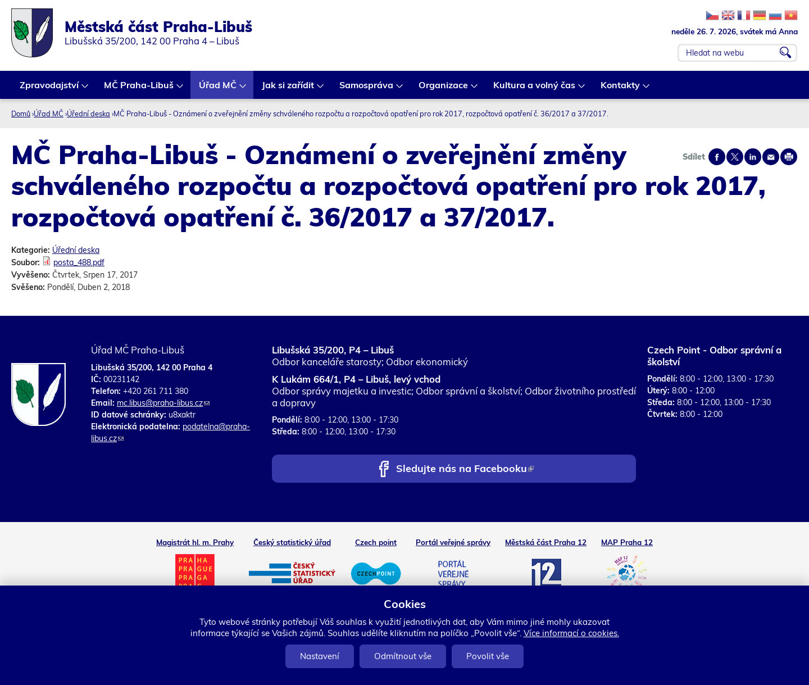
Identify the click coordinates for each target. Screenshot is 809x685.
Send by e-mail (770, 156)
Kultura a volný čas (535, 89)
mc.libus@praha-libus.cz (163, 403)
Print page (788, 156)
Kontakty (620, 89)
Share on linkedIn (752, 156)
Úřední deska (88, 113)
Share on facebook (716, 156)
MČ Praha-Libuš (139, 89)
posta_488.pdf (78, 262)
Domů (20, 113)
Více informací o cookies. (571, 633)
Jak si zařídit (288, 89)
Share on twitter (734, 156)
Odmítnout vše (402, 656)
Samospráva (367, 89)
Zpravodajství (49, 89)
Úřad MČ (218, 89)
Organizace (444, 89)
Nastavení (319, 656)
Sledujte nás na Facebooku (465, 469)
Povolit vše (487, 656)
